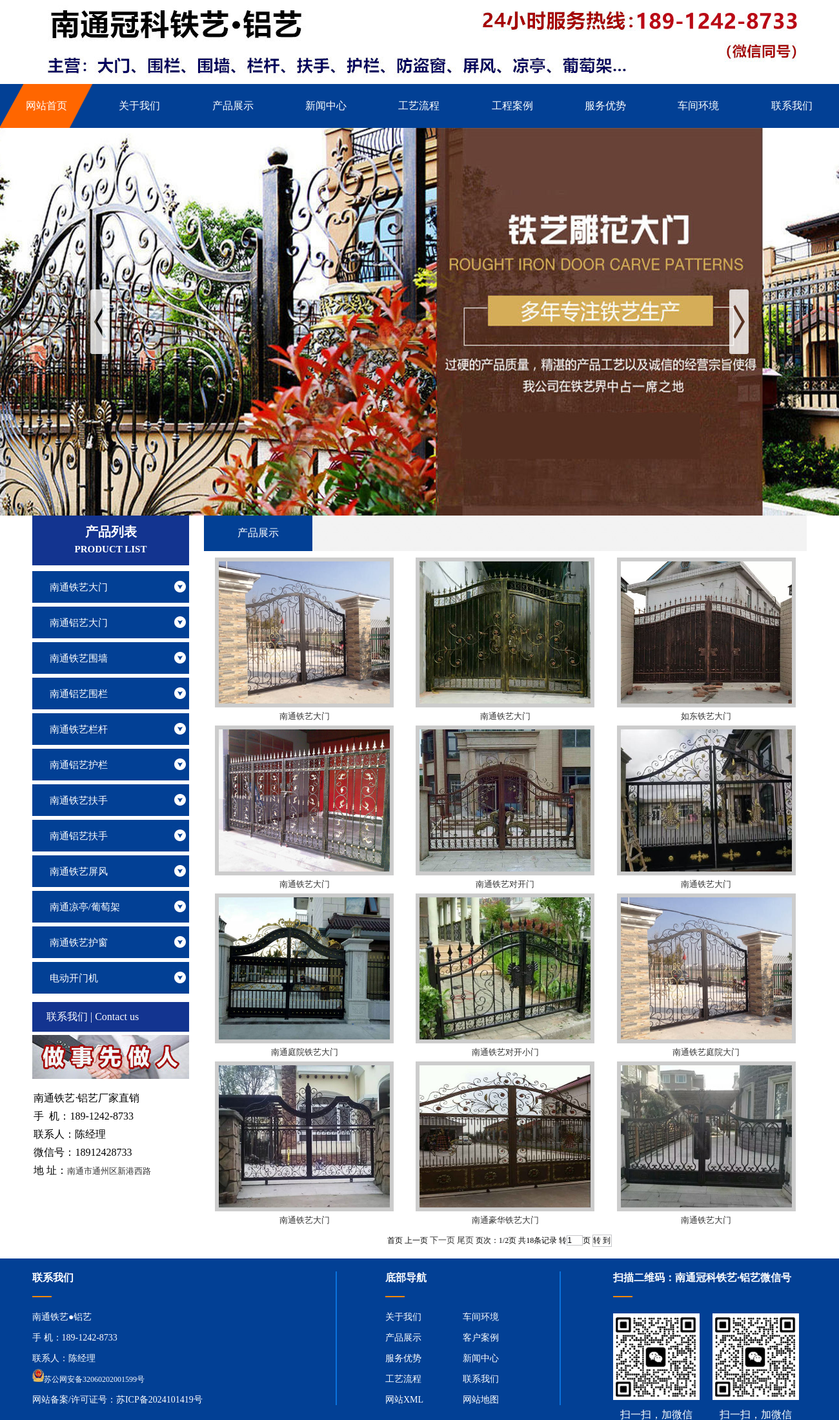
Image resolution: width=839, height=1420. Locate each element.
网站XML (404, 1399)
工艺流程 (403, 1379)
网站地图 (481, 1399)
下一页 (442, 1240)
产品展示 (403, 1337)
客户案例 (481, 1337)
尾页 (465, 1240)
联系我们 (481, 1379)
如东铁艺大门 (706, 716)
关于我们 (403, 1317)
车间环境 (481, 1317)
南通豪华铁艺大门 (505, 1220)
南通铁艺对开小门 (505, 1052)
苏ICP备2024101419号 (159, 1399)
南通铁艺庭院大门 (706, 1052)
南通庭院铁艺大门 (304, 1052)
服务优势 (403, 1358)
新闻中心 (481, 1358)
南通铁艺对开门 (505, 884)
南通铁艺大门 (304, 716)
